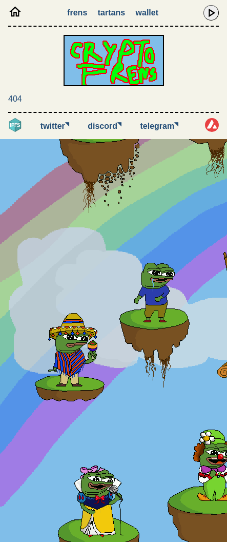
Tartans (111, 12)
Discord (104, 126)
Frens (77, 12)
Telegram (159, 126)
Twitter (54, 126)
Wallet (147, 12)
